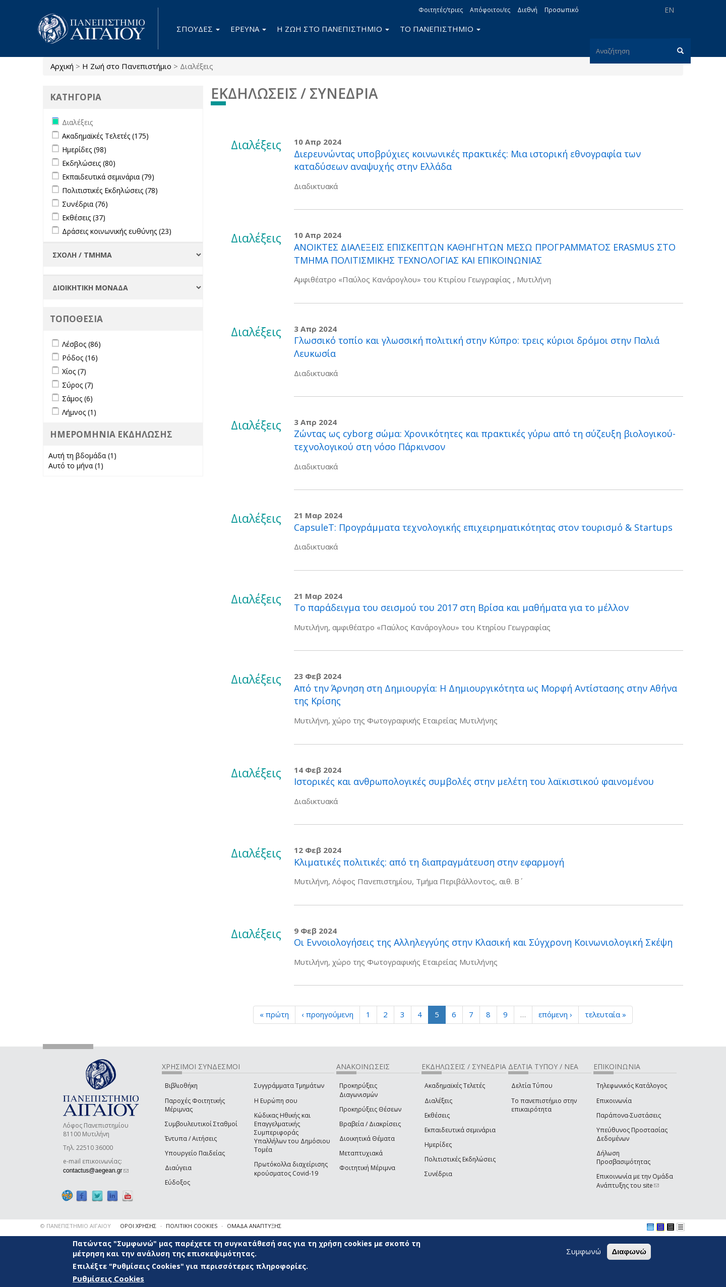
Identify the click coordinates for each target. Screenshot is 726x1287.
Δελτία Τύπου (532, 1085)
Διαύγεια (178, 1167)
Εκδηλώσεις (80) (88, 163)
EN (669, 10)
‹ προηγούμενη (327, 1014)
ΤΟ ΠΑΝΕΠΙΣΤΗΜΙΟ (440, 29)
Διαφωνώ (629, 1252)
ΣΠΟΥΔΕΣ (198, 29)
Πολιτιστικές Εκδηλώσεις (460, 1159)
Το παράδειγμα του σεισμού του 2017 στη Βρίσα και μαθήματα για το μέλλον (461, 607)
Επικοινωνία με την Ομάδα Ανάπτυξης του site (634, 1180)
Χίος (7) (74, 371)
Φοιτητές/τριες (440, 10)
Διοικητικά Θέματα (367, 1138)
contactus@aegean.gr (96, 1170)
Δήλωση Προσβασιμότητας (623, 1157)
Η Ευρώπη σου (275, 1100)
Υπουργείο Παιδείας (195, 1153)
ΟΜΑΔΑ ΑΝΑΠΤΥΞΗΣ (254, 1226)
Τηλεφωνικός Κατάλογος (631, 1085)
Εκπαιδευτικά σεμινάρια (460, 1130)
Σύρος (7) (77, 385)
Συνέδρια (438, 1174)
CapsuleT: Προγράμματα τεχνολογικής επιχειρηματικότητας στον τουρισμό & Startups (483, 527)
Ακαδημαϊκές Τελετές (455, 1085)
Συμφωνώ (583, 1252)
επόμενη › (555, 1014)
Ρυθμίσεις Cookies (108, 1278)
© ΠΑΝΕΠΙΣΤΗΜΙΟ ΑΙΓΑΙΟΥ (75, 1226)
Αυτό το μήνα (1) (75, 465)
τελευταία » (605, 1014)
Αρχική (62, 66)
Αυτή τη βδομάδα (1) (82, 455)
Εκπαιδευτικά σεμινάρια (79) (108, 176)
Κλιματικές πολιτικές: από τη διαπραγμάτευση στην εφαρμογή (429, 862)
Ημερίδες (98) (84, 149)
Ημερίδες (438, 1144)
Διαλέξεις (438, 1100)
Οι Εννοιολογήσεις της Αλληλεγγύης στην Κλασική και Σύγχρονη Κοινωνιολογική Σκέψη (483, 942)
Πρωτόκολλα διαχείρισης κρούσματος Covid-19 (291, 1168)
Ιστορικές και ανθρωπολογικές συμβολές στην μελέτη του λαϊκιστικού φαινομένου (474, 781)
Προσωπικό (561, 10)
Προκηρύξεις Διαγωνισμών (358, 1089)
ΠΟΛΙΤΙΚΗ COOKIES (191, 1226)
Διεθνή (527, 10)
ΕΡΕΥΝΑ (248, 29)
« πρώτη (274, 1014)
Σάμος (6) (77, 398)
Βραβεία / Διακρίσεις (370, 1124)
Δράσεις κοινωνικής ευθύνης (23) (116, 231)
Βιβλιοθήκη (181, 1085)
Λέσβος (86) (81, 344)
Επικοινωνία (614, 1100)
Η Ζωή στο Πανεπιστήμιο (126, 66)
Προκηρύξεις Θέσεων (370, 1109)
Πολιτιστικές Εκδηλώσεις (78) (110, 190)
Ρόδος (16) (80, 357)
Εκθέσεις (437, 1115)
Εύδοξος (177, 1182)
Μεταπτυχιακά (361, 1153)
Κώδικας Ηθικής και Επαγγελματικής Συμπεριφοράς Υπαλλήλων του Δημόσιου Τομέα (292, 1132)
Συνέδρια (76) (85, 204)
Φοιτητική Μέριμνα (367, 1167)
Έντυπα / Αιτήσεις (191, 1138)
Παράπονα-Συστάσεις (628, 1115)
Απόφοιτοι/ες (490, 10)
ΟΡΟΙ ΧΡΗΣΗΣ (138, 1226)
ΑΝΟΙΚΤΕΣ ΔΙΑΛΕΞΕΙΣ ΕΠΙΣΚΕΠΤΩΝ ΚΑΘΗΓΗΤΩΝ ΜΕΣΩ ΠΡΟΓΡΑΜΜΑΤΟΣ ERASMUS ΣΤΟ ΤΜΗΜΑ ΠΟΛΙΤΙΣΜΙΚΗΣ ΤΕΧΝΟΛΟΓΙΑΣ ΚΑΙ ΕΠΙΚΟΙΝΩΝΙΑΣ (485, 253)
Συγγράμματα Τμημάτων (289, 1085)
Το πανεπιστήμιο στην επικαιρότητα (544, 1105)
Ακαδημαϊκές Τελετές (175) (105, 136)
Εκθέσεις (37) (83, 217)
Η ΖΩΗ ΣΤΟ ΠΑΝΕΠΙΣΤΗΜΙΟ (333, 29)
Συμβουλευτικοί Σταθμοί (201, 1124)
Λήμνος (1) (79, 412)
